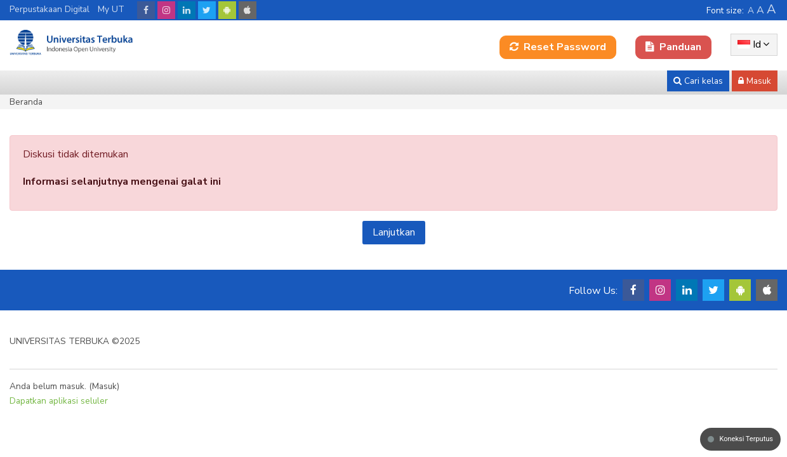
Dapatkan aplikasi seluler (59, 401)
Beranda (26, 102)
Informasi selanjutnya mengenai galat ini (122, 182)
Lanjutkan (394, 232)
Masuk (104, 386)
